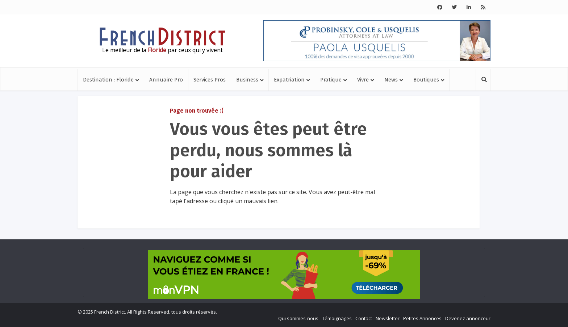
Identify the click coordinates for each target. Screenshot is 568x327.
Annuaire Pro (166, 79)
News (391, 79)
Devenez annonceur (467, 318)
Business (247, 79)
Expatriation (289, 79)
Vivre (363, 79)
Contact (363, 318)
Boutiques (426, 79)
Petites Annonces (422, 318)
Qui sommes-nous (298, 318)
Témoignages (337, 318)
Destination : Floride (108, 79)
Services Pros (209, 79)
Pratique (331, 79)
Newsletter (388, 318)
